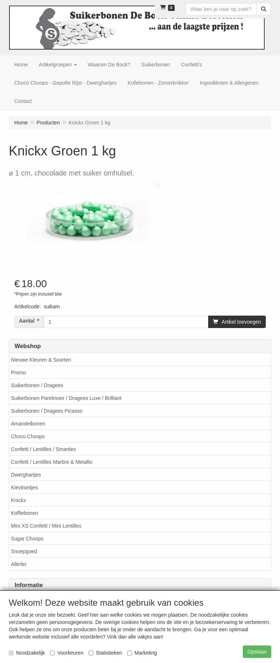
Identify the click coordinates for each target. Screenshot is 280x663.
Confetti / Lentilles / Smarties (43, 449)
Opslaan (257, 652)
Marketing (142, 653)
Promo (18, 372)
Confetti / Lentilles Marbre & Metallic (52, 462)
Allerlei (18, 564)
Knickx (18, 500)
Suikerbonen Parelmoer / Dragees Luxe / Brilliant (66, 398)
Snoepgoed (24, 551)
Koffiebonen (24, 513)
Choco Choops (28, 436)
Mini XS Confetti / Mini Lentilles (46, 526)
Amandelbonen (28, 424)
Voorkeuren (66, 653)
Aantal (27, 320)
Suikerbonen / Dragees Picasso (46, 411)
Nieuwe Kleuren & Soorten (41, 360)
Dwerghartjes (26, 475)
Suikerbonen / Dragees (37, 385)
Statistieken (105, 653)
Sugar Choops (27, 538)
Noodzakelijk (27, 653)
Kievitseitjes (24, 487)
